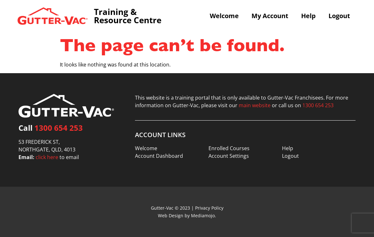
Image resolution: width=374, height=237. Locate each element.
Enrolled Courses (229, 148)
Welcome (224, 16)
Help (308, 16)
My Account (269, 16)
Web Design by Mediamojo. (187, 216)
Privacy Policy (209, 208)
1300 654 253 (58, 127)
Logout (339, 16)
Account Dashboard (159, 155)
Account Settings (228, 155)
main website (255, 105)
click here (47, 157)
